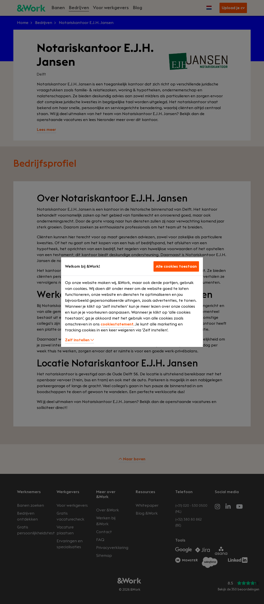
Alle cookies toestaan (176, 266)
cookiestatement (117, 324)
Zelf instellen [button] (79, 340)
